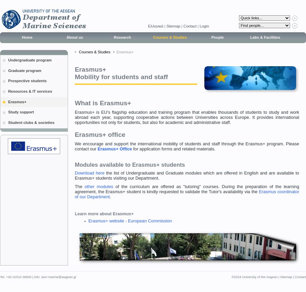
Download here (89, 173)
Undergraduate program (30, 60)
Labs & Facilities (265, 37)
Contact (190, 26)
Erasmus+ (17, 102)
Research (122, 37)
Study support (21, 112)
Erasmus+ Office (115, 148)
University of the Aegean (259, 277)
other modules (99, 186)
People (217, 37)
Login (204, 26)
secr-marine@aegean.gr (58, 277)
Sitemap (173, 26)
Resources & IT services (30, 91)
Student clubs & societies (31, 123)
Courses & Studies (170, 37)
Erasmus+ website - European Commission (130, 220)
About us (75, 37)
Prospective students (27, 81)
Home (27, 37)
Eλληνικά (156, 26)
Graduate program (24, 71)
